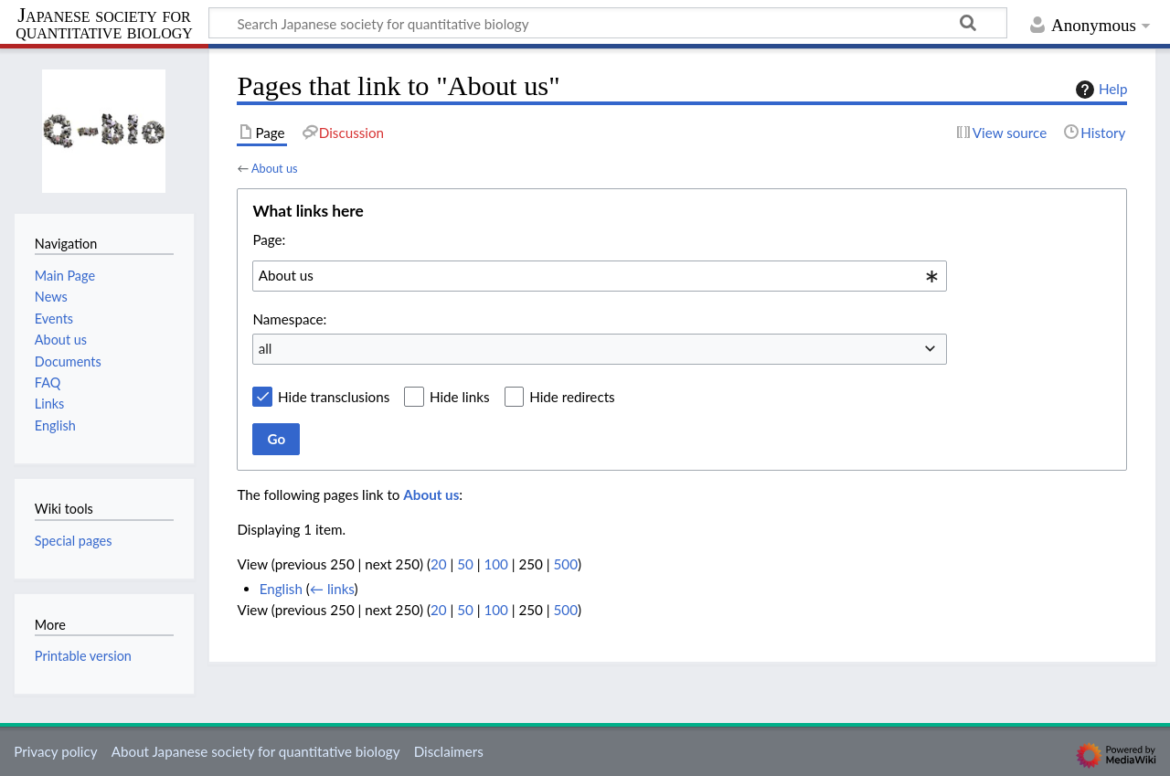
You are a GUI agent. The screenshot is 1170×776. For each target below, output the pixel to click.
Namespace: (289, 319)
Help (1099, 89)
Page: (268, 239)
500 (566, 564)
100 (495, 564)
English (281, 588)
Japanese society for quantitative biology (104, 24)
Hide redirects (571, 396)
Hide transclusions (333, 396)
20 (439, 564)
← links (332, 588)
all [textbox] (265, 348)
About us (274, 168)
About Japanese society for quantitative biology (256, 751)
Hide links (460, 396)
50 (465, 564)
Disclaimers (449, 751)
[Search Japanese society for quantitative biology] (607, 22)
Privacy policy (55, 751)
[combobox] (599, 276)
